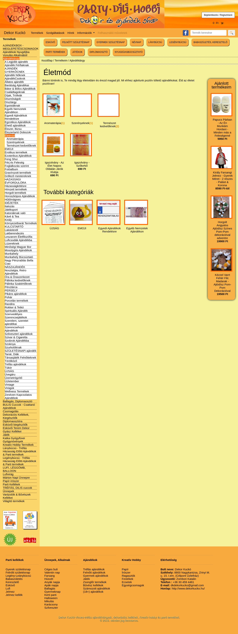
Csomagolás (10, 411)
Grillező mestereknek (18, 176)
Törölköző (11, 360)
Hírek (70, 32)
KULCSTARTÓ (14, 226)
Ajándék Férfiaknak (17, 65)
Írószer (126, 572)
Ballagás (49, 588)
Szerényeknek (15, 142)
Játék (6, 434)
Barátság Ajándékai (17, 85)
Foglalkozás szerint (17, 165)
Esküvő (10, 585)
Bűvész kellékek (93, 585)
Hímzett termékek (16, 189)
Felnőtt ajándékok (94, 572)
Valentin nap (52, 572)
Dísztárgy (11, 102)
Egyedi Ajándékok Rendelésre (16, 117)
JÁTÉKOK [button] (77, 52)
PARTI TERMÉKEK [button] (55, 52)
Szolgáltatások (55, 32)
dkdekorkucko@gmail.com (182, 585)
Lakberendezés (14, 233)
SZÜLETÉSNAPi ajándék (20, 350)
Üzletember (12, 381)
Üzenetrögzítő (13, 377)
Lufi (8, 588)
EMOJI (9, 149)
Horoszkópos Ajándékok (20, 196)
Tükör (8, 367)
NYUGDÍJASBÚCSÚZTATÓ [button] (129, 52)
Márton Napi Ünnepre (16, 477)
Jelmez (10, 591)
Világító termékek (14, 501)
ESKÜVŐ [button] (50, 42)
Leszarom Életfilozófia (18, 236)
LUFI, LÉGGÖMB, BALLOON (14, 469)
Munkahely (11, 253)
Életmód (10, 135)
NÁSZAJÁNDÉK (15, 267)
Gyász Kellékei (12, 431)
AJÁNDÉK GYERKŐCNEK (15, 70)
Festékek (127, 578)
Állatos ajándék (14, 81)
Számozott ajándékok (96, 588)
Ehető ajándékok (15, 125)
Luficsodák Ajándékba (18, 240)
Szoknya (10, 344)
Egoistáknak (12, 105)
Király (8, 219)
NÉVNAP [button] (136, 42)
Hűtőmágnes (13, 199)
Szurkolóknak (13, 347)
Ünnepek (8, 491)
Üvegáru (10, 374)
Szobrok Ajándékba (17, 340)
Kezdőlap (47, 60)
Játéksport (11, 209)
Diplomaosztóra (12, 421)
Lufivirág (8, 474)
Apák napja (51, 585)
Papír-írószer (11, 481)
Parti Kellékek (11, 484)
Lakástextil (11, 230)
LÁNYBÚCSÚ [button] (155, 42)
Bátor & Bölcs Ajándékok (20, 88)
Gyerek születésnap (18, 569)
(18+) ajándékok (93, 591)
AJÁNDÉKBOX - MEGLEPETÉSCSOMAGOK (21, 47)
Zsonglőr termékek (94, 582)
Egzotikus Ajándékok (18, 122)
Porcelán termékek (16, 300)
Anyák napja (52, 582)
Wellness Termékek (17, 391)
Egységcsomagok (133, 585)
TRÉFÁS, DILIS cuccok (17, 487)
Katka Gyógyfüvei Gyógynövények (14, 440)
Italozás (9, 206)
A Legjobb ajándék (16, 61)
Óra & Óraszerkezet (17, 276)
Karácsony (51, 604)
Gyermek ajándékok (95, 575)
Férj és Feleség (14, 162)
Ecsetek (127, 582)
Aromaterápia (15, 138)
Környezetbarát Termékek (21, 223)
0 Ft (218, 22)
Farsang (49, 575)
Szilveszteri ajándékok (18, 333)
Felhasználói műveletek (112, 32)
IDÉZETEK (11, 202)
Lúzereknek (12, 243)
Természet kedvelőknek (21, 145)
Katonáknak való (15, 213)
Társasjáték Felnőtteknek (20, 357)
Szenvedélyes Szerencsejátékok (16, 315)
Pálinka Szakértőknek (18, 283)
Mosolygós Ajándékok (18, 250)
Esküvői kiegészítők (15, 424)
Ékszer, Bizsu (13, 128)
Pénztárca (11, 287)
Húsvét (48, 578)
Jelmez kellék (14, 594)
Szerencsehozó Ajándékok (14, 329)
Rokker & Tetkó (14, 307)
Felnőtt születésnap (18, 572)
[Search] (208, 33)
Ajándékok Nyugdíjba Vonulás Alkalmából (16, 53)
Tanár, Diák (12, 354)
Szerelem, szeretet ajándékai (16, 322)
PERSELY (11, 290)
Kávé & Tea (12, 216)
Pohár (8, 297)
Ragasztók (128, 575)
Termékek (37, 32)
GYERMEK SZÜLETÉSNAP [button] (111, 42)
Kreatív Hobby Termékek (18, 444)
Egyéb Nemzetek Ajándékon (15, 110)
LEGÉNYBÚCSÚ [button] (177, 42)
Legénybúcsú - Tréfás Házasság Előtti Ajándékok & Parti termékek (19, 461)
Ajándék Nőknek (15, 75)
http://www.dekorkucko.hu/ (183, 588)
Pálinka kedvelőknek (17, 280)
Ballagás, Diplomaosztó (17, 401)
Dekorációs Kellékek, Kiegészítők (16, 416)
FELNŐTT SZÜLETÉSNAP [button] (75, 42)
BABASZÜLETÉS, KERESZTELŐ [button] (210, 42)
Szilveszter (51, 607)
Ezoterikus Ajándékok (18, 155)
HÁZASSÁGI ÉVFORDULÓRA (15, 181)
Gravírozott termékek (18, 172)
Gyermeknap (52, 591)
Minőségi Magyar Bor (18, 246)
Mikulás (49, 601)
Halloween (50, 598)
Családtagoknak (15, 92)
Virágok (9, 388)
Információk (85, 32)
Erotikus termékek (16, 152)
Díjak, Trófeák (13, 95)
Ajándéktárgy (11, 58)
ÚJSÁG (9, 371)
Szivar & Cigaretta (16, 337)
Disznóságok (13, 98)
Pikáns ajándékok (16, 293)
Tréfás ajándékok (15, 364)
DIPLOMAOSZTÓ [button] (99, 52)
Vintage (9, 384)
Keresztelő (12, 582)
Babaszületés (14, 578)
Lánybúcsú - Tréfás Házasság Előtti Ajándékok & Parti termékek (19, 451)
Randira (10, 304)
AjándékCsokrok (15, 78)
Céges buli (51, 569)
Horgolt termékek (15, 192)
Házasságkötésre (15, 186)
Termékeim (61, 60)
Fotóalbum (11, 169)
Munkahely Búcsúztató (19, 257)
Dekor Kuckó (15, 33)
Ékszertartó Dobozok (18, 132)
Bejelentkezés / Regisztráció (218, 15)
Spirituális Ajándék (16, 310)
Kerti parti (50, 594)
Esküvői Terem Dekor (16, 428)
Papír (125, 569)
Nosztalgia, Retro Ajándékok (15, 272)
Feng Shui (11, 159)
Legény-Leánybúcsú (18, 575)
